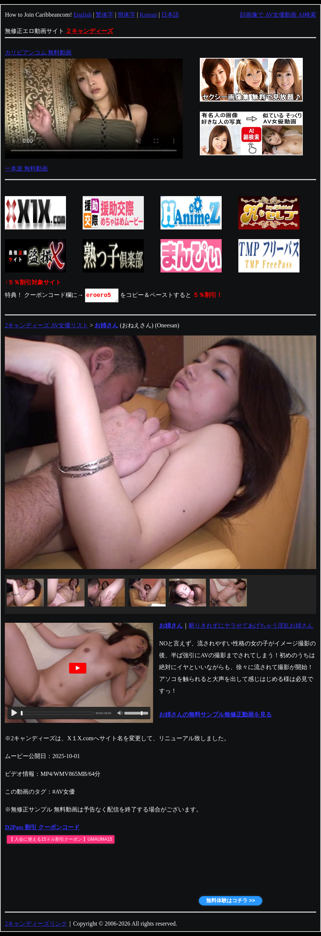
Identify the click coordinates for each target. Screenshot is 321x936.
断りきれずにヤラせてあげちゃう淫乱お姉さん (251, 625)
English (82, 14)
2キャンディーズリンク (36, 923)
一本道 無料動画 (26, 168)
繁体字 (104, 14)
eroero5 (102, 295)
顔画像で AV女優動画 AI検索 (278, 14)
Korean (148, 14)
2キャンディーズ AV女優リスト (46, 325)
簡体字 (126, 14)
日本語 (170, 14)
